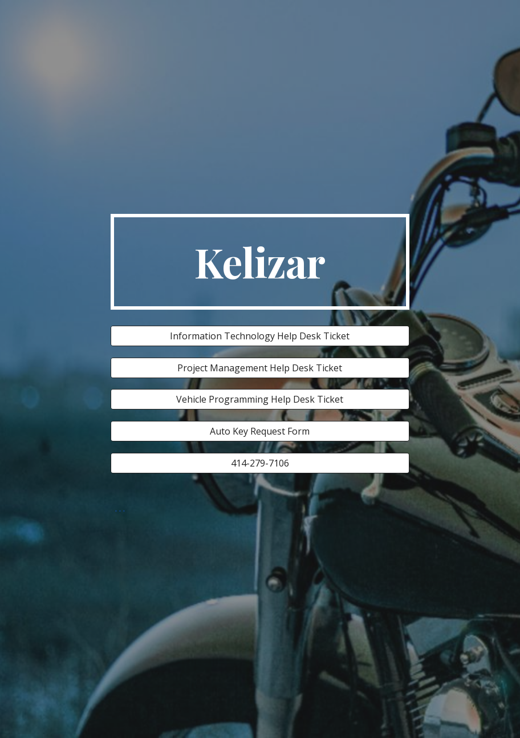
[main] (260, 262)
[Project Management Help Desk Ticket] (260, 367)
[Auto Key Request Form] (260, 431)
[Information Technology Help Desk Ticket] (260, 336)
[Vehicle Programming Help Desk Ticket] (260, 399)
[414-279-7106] (260, 463)
